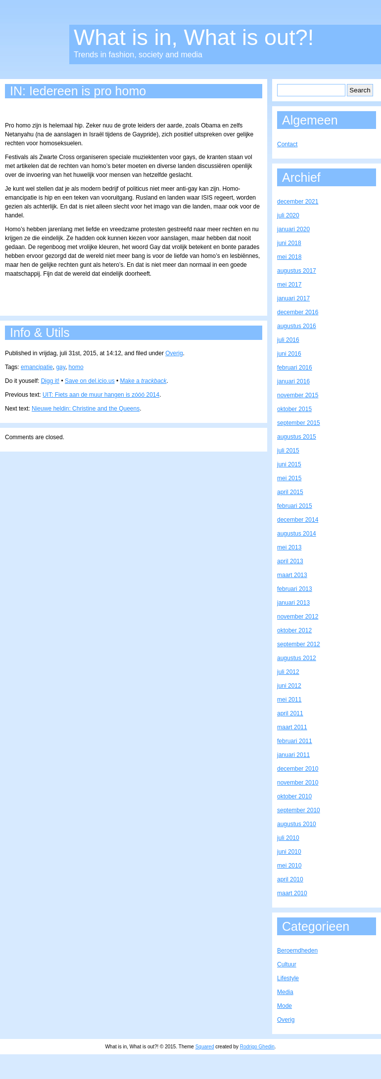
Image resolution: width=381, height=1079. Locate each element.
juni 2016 (289, 353)
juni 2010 (289, 851)
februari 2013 (294, 588)
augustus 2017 (296, 270)
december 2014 (297, 519)
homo (76, 367)
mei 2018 (289, 256)
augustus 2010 (296, 824)
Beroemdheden (297, 950)
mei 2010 (289, 865)
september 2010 (298, 810)
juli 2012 (288, 671)
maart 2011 (292, 727)
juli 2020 (288, 215)
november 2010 (297, 782)
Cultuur (286, 964)
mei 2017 (289, 284)
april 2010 (290, 879)
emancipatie (37, 367)
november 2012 (297, 616)
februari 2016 (294, 367)
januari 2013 (293, 602)
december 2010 (297, 768)
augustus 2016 (296, 326)
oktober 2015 (294, 409)
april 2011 (290, 713)
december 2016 (297, 312)
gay (60, 367)
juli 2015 (288, 450)
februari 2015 (294, 505)
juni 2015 (289, 464)
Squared (204, 1046)
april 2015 (290, 492)
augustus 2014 (296, 533)
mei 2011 (289, 699)
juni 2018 (289, 243)
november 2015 (297, 395)
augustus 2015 (296, 436)
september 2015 (298, 422)
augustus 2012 (296, 658)
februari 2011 (294, 741)
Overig (174, 353)
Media (285, 992)
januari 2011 (293, 754)
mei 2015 (289, 478)
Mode (284, 1005)
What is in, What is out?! (194, 37)
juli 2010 (288, 837)
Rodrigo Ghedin (257, 1046)
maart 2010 (292, 893)
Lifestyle (288, 978)
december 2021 (297, 201)
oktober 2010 (294, 796)
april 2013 (290, 561)
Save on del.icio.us (90, 380)
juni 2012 (289, 685)
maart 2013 (292, 575)
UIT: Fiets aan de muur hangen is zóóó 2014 (101, 394)
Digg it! (50, 380)
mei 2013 (289, 547)
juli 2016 (288, 339)
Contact (287, 144)
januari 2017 (293, 298)
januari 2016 (293, 381)
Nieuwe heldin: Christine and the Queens (86, 408)
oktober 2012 (294, 630)
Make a (143, 380)
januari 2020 (293, 229)
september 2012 (298, 644)
